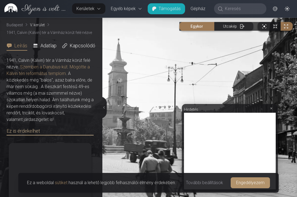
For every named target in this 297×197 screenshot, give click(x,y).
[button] (275, 8)
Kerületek (88, 8)
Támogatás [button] (166, 8)
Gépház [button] (198, 8)
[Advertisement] (230, 151)
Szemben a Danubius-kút (43, 66)
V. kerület (37, 25)
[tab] (19, 46)
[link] (34, 8)
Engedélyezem (250, 182)
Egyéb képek (126, 8)
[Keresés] (243, 8)
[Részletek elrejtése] (104, 107)
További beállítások (204, 182)
